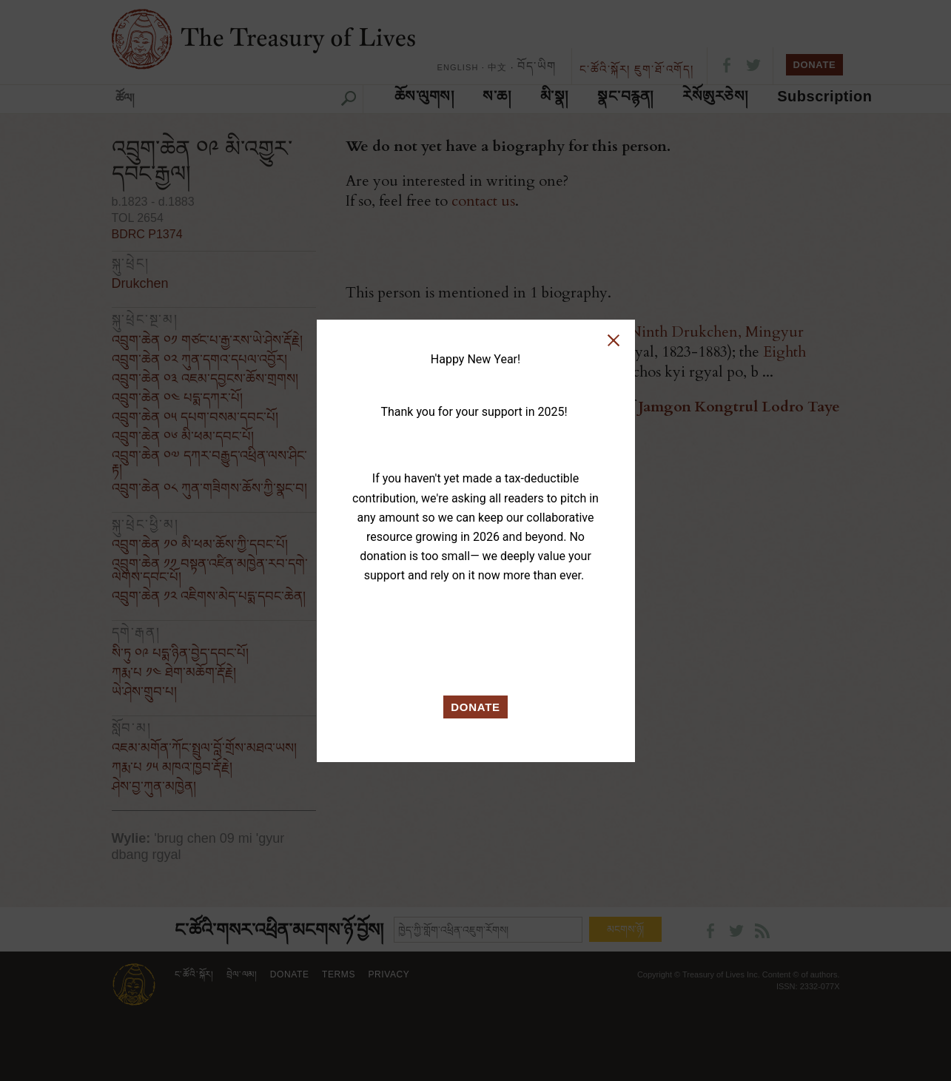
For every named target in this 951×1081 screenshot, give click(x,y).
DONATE (475, 707)
